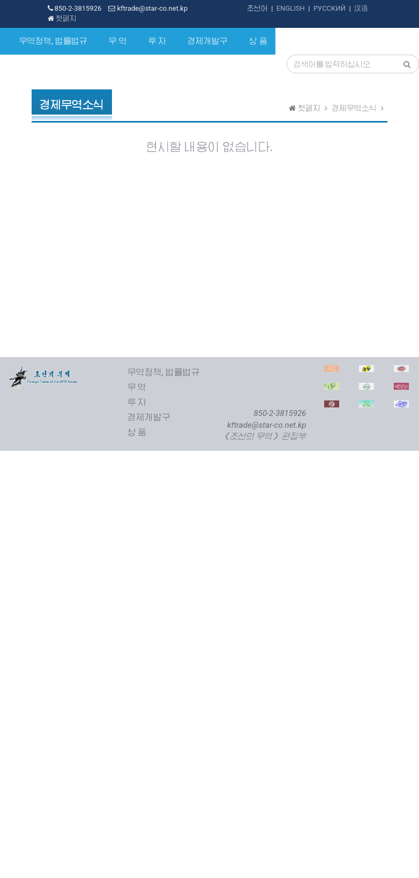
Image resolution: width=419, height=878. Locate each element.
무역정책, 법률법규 (53, 41)
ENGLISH (290, 8)
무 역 (118, 41)
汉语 (361, 8)
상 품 (258, 41)
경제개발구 (208, 41)
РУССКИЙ (329, 8)
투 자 (157, 41)
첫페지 (62, 18)
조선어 (257, 8)
